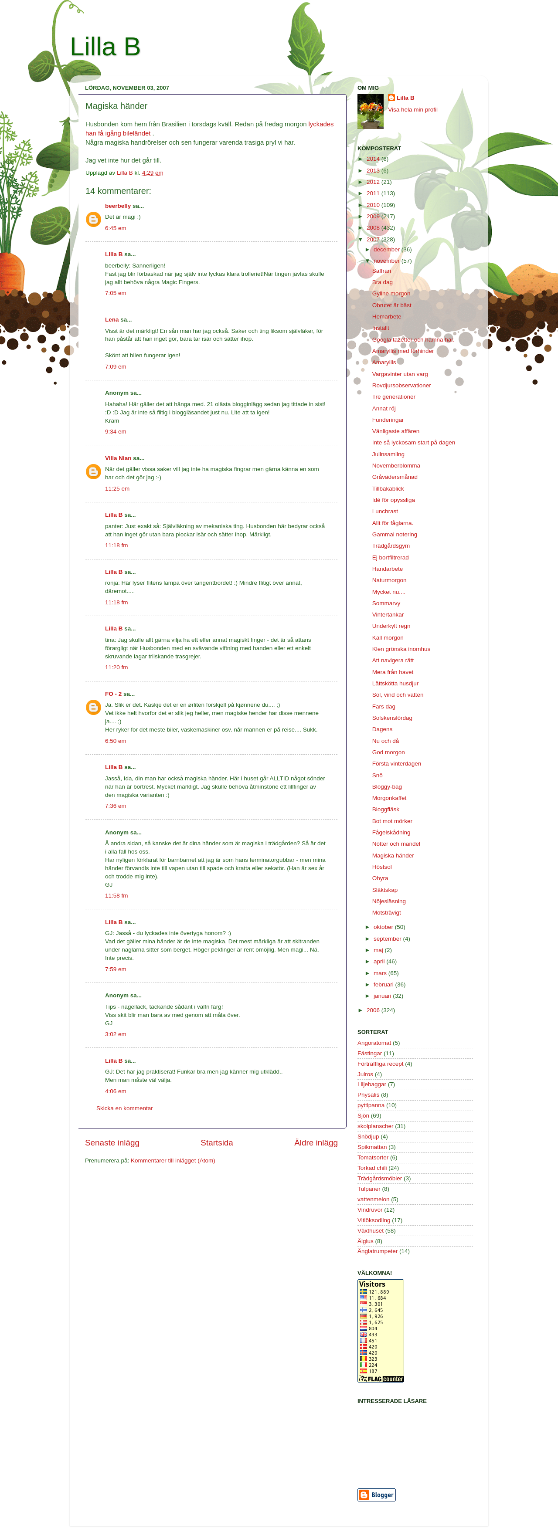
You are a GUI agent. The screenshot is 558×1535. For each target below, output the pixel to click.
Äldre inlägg (316, 1142)
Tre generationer (393, 396)
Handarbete (387, 569)
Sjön (363, 1115)
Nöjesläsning (389, 901)
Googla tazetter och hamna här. (413, 339)
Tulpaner (369, 1189)
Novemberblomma (396, 465)
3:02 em (115, 1034)
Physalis (368, 1094)
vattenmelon (373, 1199)
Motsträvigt (386, 912)
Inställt (380, 328)
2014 (374, 159)
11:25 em (117, 488)
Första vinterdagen (397, 763)
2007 (374, 239)
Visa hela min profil (413, 109)
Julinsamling (388, 454)
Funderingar (388, 420)
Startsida (217, 1142)
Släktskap (385, 890)
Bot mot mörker (392, 821)
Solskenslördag (392, 718)
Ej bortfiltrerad (390, 557)
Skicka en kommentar (124, 1108)
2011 (374, 193)
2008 (374, 227)
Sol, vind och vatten (398, 694)
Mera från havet (393, 672)
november (387, 261)
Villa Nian (118, 458)
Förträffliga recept (380, 1064)
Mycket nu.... (389, 592)
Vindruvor (370, 1209)
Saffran (381, 271)
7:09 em (115, 366)
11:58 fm (116, 895)
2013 (374, 170)
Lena (112, 319)
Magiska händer (393, 855)
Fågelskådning (391, 832)
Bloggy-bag (387, 786)
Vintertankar (388, 614)
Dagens (382, 729)
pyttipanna (370, 1105)
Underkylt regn (391, 626)
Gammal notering (395, 534)
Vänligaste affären (396, 431)
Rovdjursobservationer (401, 385)
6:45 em (115, 228)
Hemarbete (386, 316)
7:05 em (115, 293)
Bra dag (382, 282)
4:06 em (115, 1091)
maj (379, 950)
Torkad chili (372, 1168)
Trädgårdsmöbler (379, 1178)
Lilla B (105, 46)
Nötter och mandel (396, 843)
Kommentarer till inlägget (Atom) (173, 1160)
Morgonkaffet (389, 798)
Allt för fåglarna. (393, 523)
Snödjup (368, 1136)
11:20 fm (116, 667)
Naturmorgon (389, 580)
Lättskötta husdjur (395, 683)
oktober (384, 927)
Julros (365, 1074)
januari (383, 996)
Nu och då (385, 741)
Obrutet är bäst (392, 305)
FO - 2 (113, 694)
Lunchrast (385, 511)
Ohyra (380, 878)
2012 (374, 182)
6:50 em (115, 741)
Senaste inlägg (112, 1142)
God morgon (388, 752)
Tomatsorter (372, 1157)
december (387, 249)
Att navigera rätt (393, 660)
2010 (374, 205)
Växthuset (370, 1230)
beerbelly (118, 206)
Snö (377, 775)
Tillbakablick (388, 488)
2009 (374, 216)
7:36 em (115, 806)
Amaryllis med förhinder (403, 351)
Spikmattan (372, 1147)
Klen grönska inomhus (401, 649)
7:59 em (115, 969)
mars (381, 973)
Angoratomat (374, 1043)
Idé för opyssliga (393, 500)
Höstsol (382, 867)
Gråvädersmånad (395, 477)
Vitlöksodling (374, 1220)
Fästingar (369, 1053)
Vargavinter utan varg (400, 374)
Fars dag (383, 706)
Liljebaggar (371, 1084)
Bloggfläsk (385, 809)
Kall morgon (388, 637)
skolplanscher (375, 1126)
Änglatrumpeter (377, 1251)
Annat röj (384, 408)
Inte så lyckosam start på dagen (414, 442)
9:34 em (115, 431)
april (380, 961)
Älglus (365, 1241)
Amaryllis (384, 362)
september (388, 938)
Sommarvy (386, 603)
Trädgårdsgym (391, 545)
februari (384, 984)
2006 (374, 1010)
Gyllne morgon (391, 293)
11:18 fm (116, 545)
